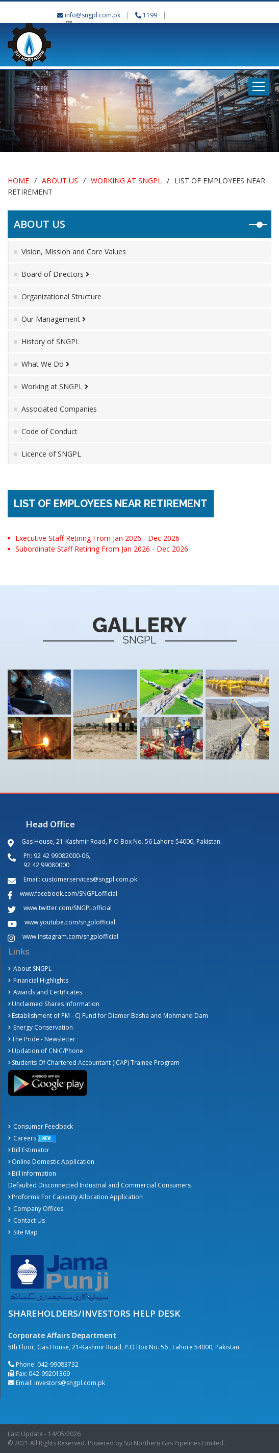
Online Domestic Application (51, 1161)
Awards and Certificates (45, 992)
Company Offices (35, 1208)
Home (18, 180)
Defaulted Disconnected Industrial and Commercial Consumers (99, 1185)
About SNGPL (30, 968)
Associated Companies (59, 409)
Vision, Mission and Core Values (73, 251)
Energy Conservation (40, 1027)
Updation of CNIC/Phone (45, 1050)
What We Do (45, 364)
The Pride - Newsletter (41, 1039)
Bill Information (32, 1173)
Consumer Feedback (40, 1126)
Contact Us (26, 1220)
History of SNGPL (50, 341)
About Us (60, 180)
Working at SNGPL (126, 180)
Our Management (53, 319)
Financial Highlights (38, 980)
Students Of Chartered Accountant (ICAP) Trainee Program (94, 1062)
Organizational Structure (61, 296)
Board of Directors (55, 274)
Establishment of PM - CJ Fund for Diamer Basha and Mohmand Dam (108, 1015)
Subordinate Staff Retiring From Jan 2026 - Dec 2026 (101, 549)
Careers (22, 1138)
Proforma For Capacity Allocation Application (75, 1197)
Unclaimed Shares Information (53, 1003)
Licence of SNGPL (51, 454)
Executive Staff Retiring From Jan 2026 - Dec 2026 (97, 538)
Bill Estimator (28, 1150)
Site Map (23, 1232)
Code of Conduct (49, 431)
